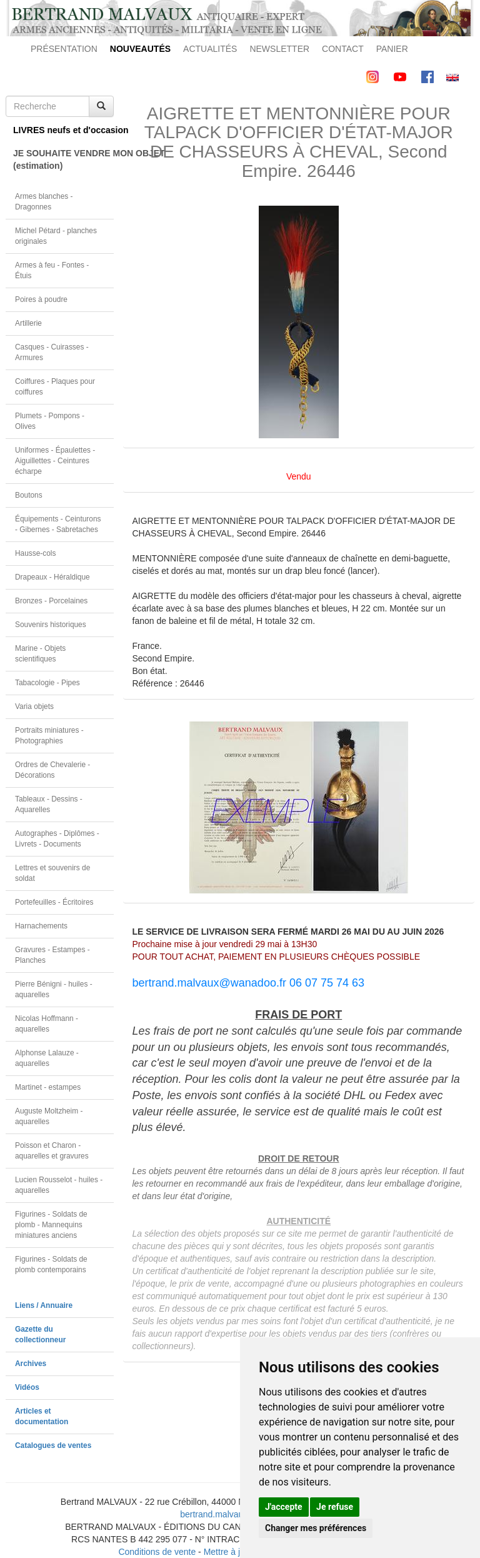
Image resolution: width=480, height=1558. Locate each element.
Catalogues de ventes (53, 1445)
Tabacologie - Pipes (47, 682)
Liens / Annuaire (43, 1305)
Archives (30, 1363)
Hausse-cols (35, 553)
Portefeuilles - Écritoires (54, 902)
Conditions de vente (157, 1552)
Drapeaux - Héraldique (52, 577)
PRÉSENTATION (64, 49)
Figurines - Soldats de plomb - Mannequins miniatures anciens (51, 1225)
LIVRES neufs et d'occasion (63, 130)
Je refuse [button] (334, 1507)
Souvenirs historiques (50, 624)
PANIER (392, 49)
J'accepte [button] (283, 1507)
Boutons (28, 495)
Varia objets (34, 706)
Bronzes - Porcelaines (51, 600)
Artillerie (28, 323)
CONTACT (343, 49)
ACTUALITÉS (210, 49)
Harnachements (41, 926)
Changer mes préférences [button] (315, 1528)
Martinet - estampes (48, 1087)
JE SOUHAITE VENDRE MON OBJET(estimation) (63, 159)
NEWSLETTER (279, 49)
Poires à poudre (41, 299)
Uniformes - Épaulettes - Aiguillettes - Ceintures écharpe (55, 461)
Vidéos (27, 1387)
